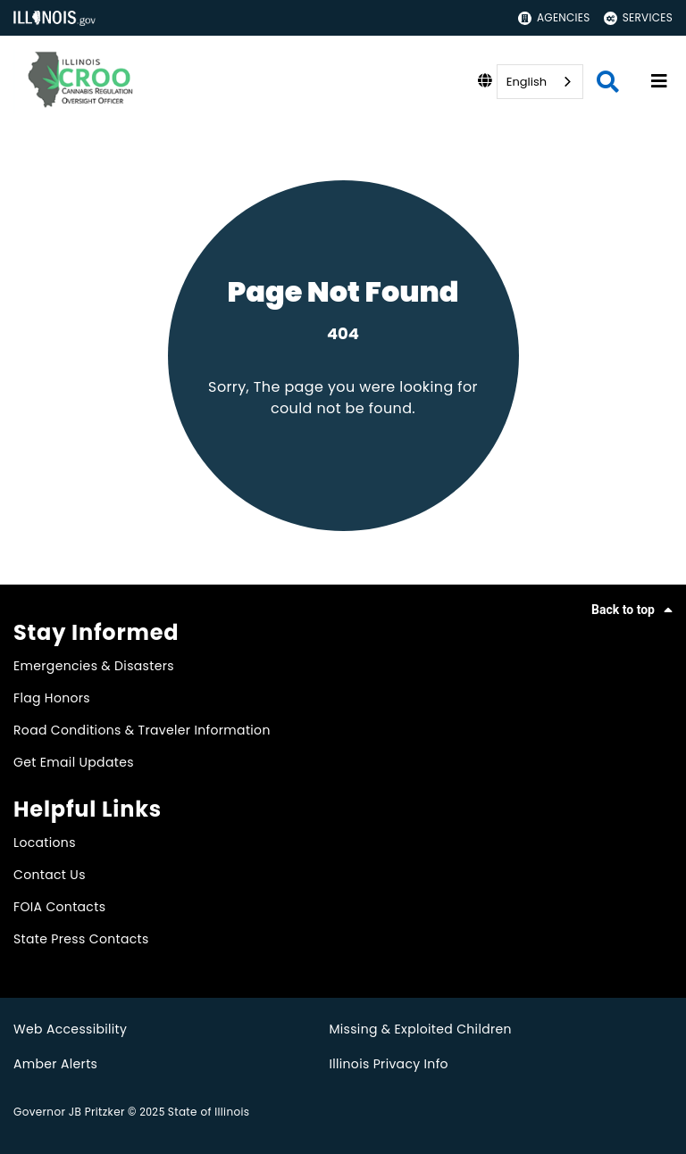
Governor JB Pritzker (69, 1111)
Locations (44, 842)
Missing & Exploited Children (420, 1029)
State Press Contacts (81, 939)
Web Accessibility (70, 1029)
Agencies (554, 17)
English (526, 81)
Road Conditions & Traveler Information (142, 730)
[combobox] (540, 81)
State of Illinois (209, 1111)
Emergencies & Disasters (93, 666)
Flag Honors (51, 698)
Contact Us (49, 875)
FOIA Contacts (59, 907)
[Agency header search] (608, 82)
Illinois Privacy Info (388, 1064)
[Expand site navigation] (659, 81)
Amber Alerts (55, 1064)
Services (638, 17)
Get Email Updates (73, 762)
